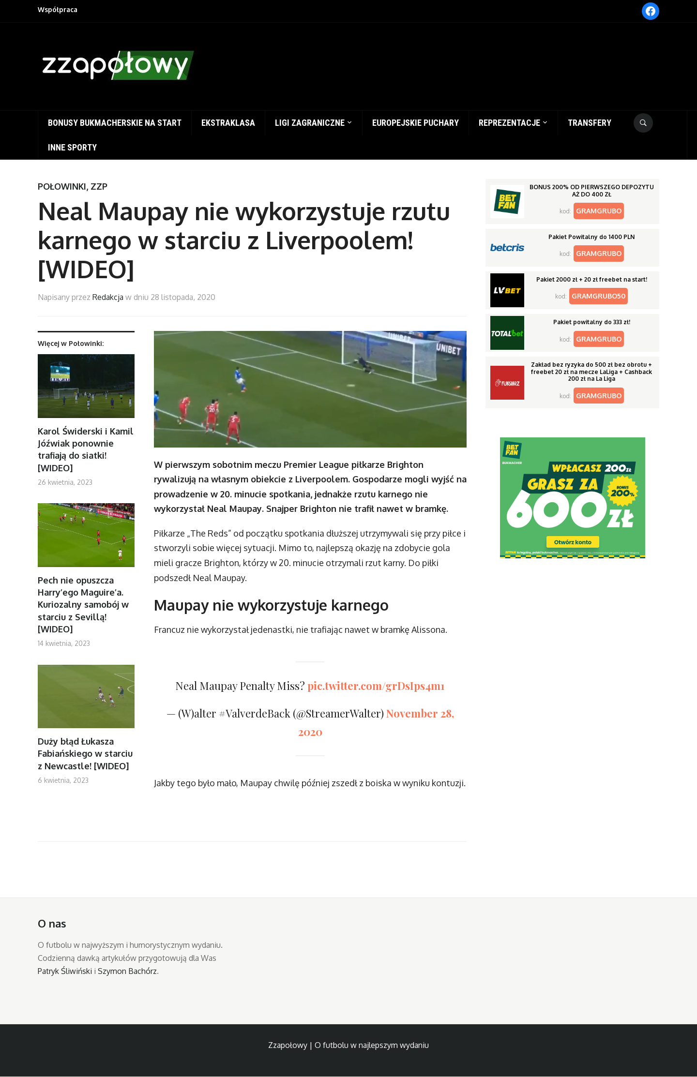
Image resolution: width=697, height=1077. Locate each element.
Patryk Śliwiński (65, 971)
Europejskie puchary (415, 123)
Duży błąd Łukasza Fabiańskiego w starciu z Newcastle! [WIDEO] (85, 753)
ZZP (99, 186)
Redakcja (107, 297)
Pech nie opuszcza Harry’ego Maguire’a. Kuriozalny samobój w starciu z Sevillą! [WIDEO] (83, 604)
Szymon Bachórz (127, 971)
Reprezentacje (509, 123)
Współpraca (57, 9)
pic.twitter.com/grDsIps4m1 (376, 685)
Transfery (589, 123)
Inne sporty (72, 147)
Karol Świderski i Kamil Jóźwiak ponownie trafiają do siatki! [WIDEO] (86, 449)
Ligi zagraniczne (310, 123)
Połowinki (62, 186)
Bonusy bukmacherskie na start (115, 123)
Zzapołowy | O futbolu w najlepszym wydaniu (348, 1045)
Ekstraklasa (228, 123)
